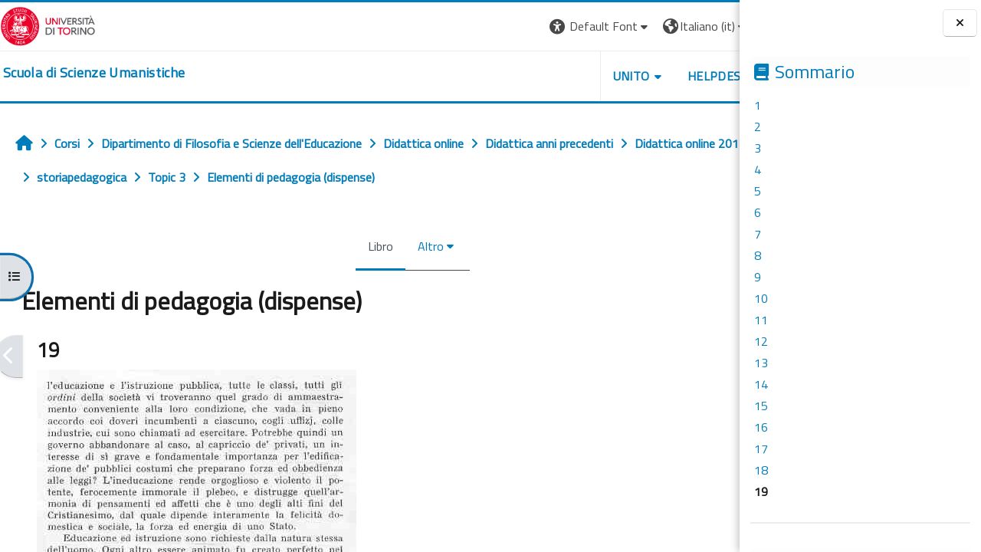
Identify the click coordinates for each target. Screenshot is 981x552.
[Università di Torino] (48, 24)
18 (761, 470)
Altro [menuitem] (395, 246)
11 (761, 319)
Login (713, 26)
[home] (94, 72)
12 (761, 341)
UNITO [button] (560, 76)
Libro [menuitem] (345, 246)
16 (761, 427)
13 (761, 362)
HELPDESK (647, 76)
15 (761, 405)
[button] (529, 26)
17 (761, 448)
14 (761, 384)
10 (761, 298)
